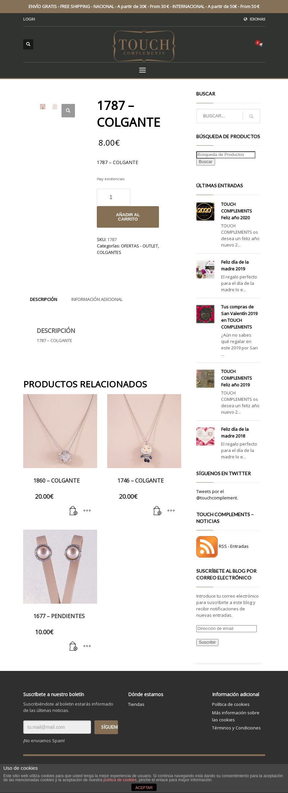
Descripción (43, 299)
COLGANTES (109, 252)
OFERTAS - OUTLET (139, 246)
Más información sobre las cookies (235, 716)
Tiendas (136, 704)
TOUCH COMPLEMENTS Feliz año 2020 (236, 211)
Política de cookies (231, 704)
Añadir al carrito (128, 217)
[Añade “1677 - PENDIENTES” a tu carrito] (73, 646)
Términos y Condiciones (236, 728)
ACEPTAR (144, 788)
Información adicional (96, 299)
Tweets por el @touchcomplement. (217, 494)
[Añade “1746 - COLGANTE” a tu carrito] (157, 511)
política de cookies (120, 780)
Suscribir (207, 642)
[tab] (43, 299)
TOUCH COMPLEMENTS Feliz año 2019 (236, 378)
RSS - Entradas (234, 546)
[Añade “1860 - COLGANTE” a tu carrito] (73, 511)
